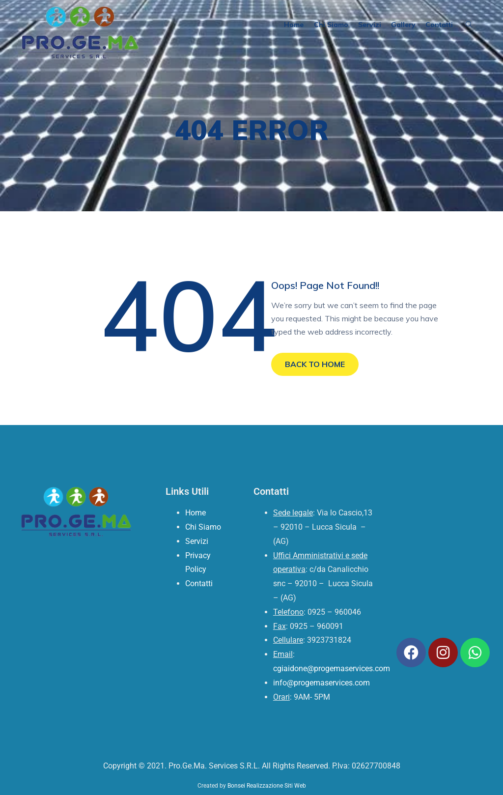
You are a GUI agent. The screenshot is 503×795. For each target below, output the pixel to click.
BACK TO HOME (315, 364)
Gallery (403, 24)
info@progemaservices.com (321, 682)
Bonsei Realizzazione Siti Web (266, 785)
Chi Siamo (331, 24)
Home (294, 24)
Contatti (439, 24)
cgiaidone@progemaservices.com (331, 668)
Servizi (369, 24)
